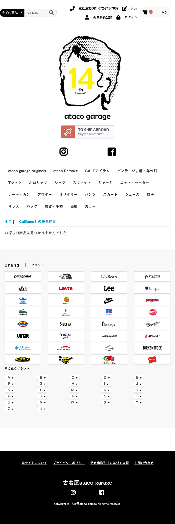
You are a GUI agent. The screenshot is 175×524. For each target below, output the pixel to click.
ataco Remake (65, 171)
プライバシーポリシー (69, 462)
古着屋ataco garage (87, 482)
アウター (44, 194)
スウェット (82, 183)
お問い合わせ (144, 462)
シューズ (132, 194)
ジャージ (105, 183)
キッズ (13, 206)
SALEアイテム (97, 171)
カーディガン (19, 194)
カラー (90, 206)
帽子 (150, 194)
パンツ (90, 194)
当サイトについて (34, 462)
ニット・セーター (134, 183)
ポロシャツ (38, 183)
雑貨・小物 (54, 206)
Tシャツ (15, 183)
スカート (110, 194)
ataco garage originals (27, 171)
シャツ (59, 183)
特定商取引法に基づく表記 (109, 462)
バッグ (31, 206)
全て (8, 221)
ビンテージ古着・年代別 (137, 171)
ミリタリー (68, 194)
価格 (73, 206)
